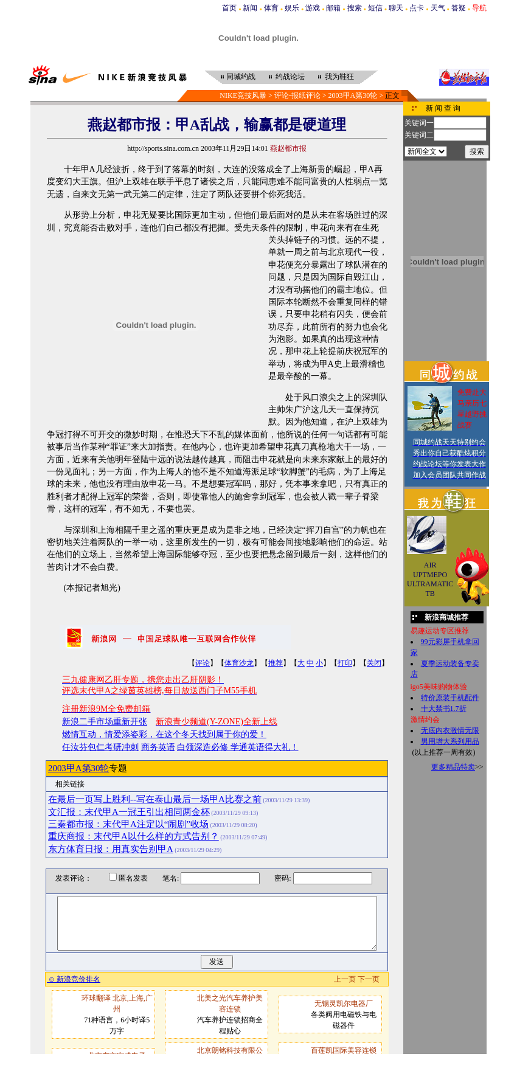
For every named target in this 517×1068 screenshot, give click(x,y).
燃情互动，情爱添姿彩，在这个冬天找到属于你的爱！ (164, 734)
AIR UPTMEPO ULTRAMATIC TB (430, 579)
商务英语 (158, 747)
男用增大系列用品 (450, 741)
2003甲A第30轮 (353, 95)
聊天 (396, 8)
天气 (438, 8)
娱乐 (292, 8)
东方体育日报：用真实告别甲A (110, 849)
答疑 (458, 8)
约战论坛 (290, 76)
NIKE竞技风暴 (243, 95)
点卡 (416, 8)
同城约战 (240, 76)
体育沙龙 (239, 663)
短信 (375, 8)
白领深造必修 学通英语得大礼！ (238, 747)
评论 (202, 663)
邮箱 (333, 8)
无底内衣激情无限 (450, 730)
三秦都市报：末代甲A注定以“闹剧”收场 (128, 824)
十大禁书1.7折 (444, 708)
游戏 (312, 8)
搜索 (354, 8)
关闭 (374, 663)
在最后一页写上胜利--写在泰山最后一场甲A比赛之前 (155, 799)
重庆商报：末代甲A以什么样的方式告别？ (133, 836)
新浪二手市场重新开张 (104, 721)
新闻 (250, 8)
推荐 (275, 663)
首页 (229, 8)
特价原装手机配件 (450, 697)
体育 (271, 8)
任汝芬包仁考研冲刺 (100, 747)
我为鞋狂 (339, 76)
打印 (345, 663)
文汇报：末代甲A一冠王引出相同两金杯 (129, 812)
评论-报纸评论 (297, 95)
